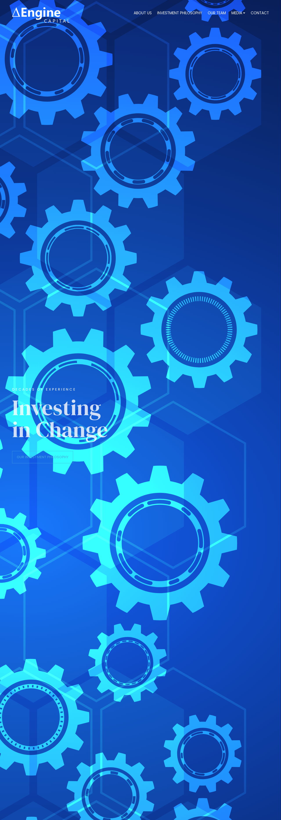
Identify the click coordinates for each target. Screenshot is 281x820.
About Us (143, 13)
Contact (260, 13)
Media (236, 13)
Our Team (217, 13)
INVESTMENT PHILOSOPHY (179, 13)
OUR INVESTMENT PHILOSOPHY (42, 457)
